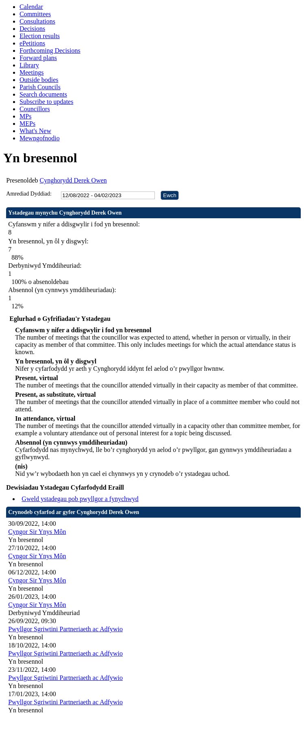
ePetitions (32, 43)
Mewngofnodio (40, 138)
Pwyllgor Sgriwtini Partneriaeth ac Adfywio (65, 629)
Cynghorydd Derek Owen (73, 180)
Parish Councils (40, 87)
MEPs (27, 123)
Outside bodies (39, 79)
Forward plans (38, 57)
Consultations (37, 21)
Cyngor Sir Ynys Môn (37, 531)
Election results (40, 35)
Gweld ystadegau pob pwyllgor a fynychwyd (80, 498)
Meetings (32, 72)
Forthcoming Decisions (50, 50)
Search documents (43, 94)
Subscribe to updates (46, 101)
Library (29, 65)
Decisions (32, 28)
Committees (35, 14)
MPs (25, 116)
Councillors (35, 108)
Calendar (31, 6)
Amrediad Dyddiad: (29, 194)
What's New (35, 130)
